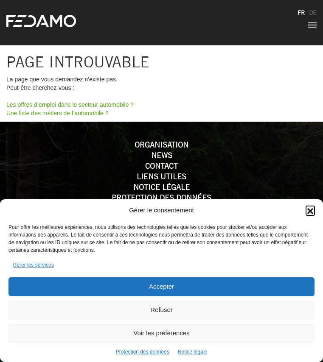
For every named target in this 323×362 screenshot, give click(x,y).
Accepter (161, 286)
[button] (310, 210)
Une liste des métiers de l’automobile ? (57, 113)
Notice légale (192, 352)
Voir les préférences (161, 333)
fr (301, 12)
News (161, 155)
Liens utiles (161, 176)
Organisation (161, 144)
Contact (161, 166)
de (313, 12)
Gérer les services (33, 265)
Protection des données (142, 352)
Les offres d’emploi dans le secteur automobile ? (70, 104)
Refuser (161, 309)
